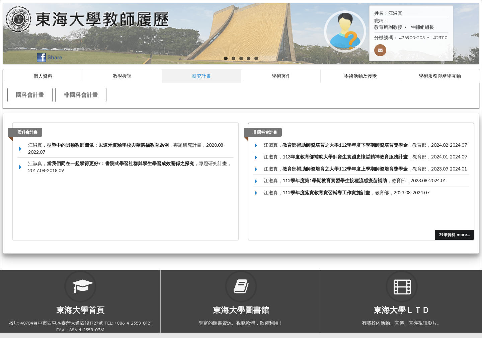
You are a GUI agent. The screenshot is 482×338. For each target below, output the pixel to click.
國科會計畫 (30, 94)
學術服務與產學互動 (440, 76)
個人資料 (42, 76)
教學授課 (122, 76)
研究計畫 (201, 76)
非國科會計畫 (81, 94)
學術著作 (281, 76)
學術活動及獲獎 (360, 76)
